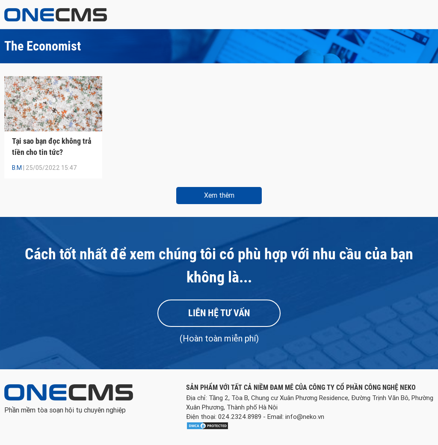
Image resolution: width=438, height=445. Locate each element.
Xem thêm (219, 195)
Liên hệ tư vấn (219, 313)
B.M (17, 167)
